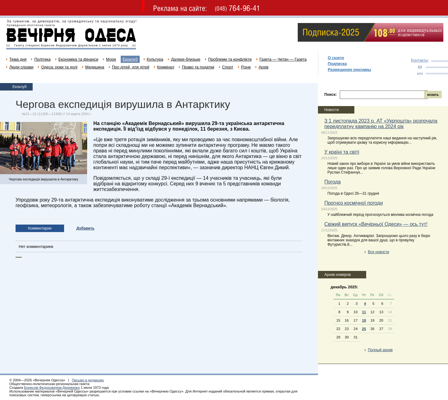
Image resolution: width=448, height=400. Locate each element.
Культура (155, 59)
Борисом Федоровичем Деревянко (52, 387)
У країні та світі (341, 152)
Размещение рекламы (349, 69)
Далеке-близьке (185, 59)
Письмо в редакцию (88, 380)
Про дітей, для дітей (130, 67)
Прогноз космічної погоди (353, 203)
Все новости (378, 252)
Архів (263, 67)
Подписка (337, 63)
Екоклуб (130, 59)
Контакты (419, 60)
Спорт (227, 67)
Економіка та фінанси (78, 59)
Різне (246, 67)
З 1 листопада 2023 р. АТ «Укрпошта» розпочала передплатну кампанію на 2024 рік (380, 123)
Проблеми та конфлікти (230, 59)
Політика (42, 59)
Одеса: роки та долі (59, 67)
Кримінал (165, 67)
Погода (332, 181)
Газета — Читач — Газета (283, 59)
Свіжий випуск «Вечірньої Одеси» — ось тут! (375, 224)
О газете (336, 57)
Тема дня (17, 59)
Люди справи (21, 67)
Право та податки (198, 67)
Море (111, 59)
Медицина (94, 67)
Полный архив (380, 350)
